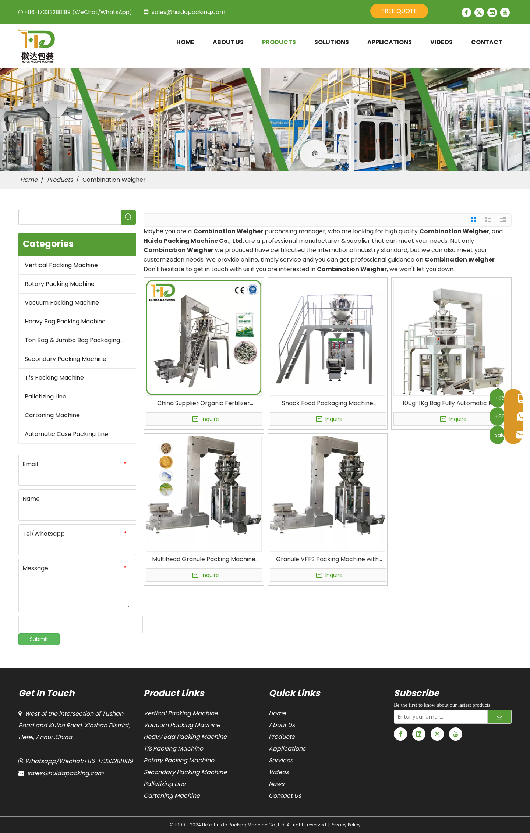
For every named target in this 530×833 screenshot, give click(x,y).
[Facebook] (466, 12)
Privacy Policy (346, 825)
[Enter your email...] (439, 716)
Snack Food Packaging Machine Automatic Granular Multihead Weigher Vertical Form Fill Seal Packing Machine (327, 403)
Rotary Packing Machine (60, 284)
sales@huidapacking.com (188, 12)
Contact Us (285, 795)
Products (281, 737)
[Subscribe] (499, 717)
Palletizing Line (45, 396)
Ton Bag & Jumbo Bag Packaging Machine (80, 340)
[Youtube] (505, 12)
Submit (39, 639)
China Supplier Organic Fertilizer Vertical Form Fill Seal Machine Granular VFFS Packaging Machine (203, 403)
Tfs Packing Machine (54, 377)
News (276, 784)
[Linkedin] (492, 12)
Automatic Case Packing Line (66, 434)
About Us (282, 725)
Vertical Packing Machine (61, 265)
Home (277, 713)
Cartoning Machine (52, 415)
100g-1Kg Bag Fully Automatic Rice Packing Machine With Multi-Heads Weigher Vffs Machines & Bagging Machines (452, 403)
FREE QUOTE (399, 11)
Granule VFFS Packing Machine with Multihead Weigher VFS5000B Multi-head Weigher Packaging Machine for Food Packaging (327, 559)
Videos (279, 772)
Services (281, 760)
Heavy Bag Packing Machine (65, 321)
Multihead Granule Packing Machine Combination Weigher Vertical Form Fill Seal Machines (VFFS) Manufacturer (203, 559)
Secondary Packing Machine (65, 359)
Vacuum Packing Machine (62, 302)
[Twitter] (479, 12)
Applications (287, 748)
